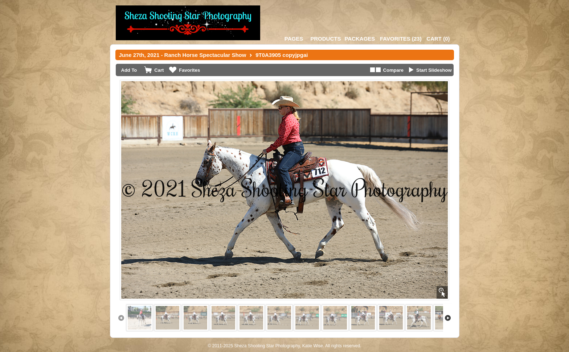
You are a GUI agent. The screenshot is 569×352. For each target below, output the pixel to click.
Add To (129, 70)
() (401, 39)
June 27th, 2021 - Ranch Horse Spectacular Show (182, 55)
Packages (359, 39)
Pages (293, 39)
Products (325, 39)
